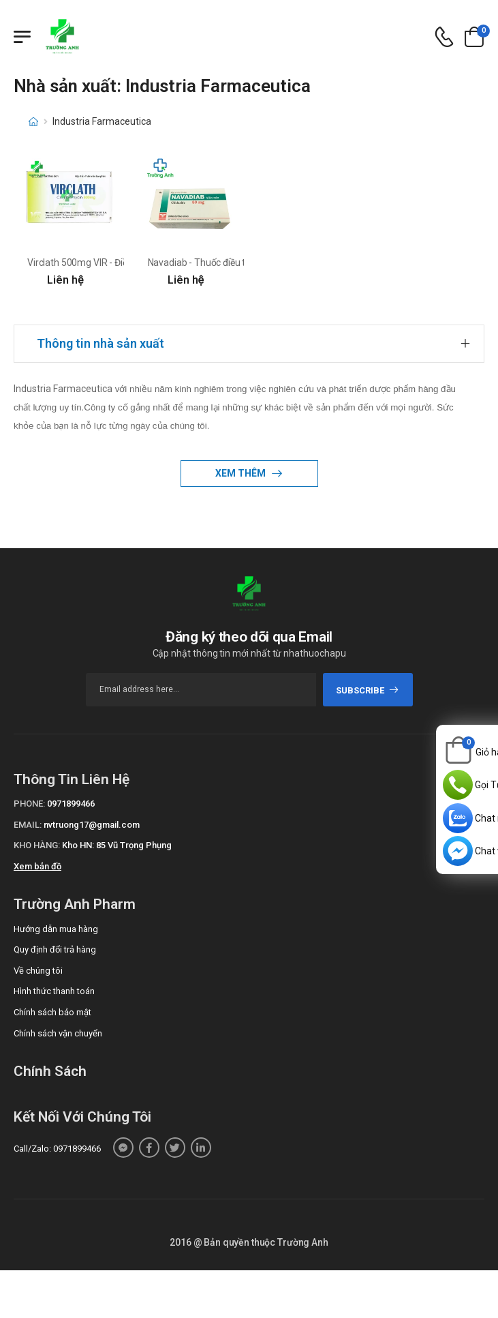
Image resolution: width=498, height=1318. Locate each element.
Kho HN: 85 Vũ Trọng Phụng (117, 845)
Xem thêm (241, 473)
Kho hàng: (37, 845)
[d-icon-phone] (444, 37)
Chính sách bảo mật (52, 1012)
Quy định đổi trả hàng (55, 949)
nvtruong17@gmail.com (92, 825)
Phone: (29, 803)
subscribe (367, 690)
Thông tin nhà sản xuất (100, 343)
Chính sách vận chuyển (58, 1033)
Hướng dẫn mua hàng (56, 929)
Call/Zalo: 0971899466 (57, 1148)
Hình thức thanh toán (54, 991)
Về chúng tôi (38, 970)
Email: (28, 825)
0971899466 (71, 803)
